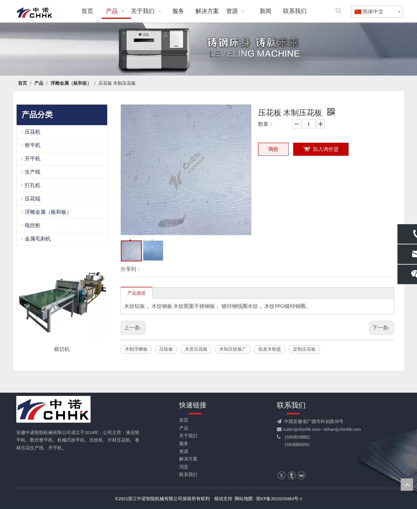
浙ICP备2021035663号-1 (279, 499)
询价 (273, 149)
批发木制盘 (269, 349)
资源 (183, 451)
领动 (218, 499)
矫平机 (32, 145)
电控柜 (32, 225)
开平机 (32, 158)
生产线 (32, 172)
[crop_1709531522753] (208, 49)
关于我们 (188, 436)
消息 (183, 467)
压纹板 (166, 349)
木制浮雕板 (136, 349)
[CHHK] (53, 409)
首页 (183, 420)
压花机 (32, 132)
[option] (62, 304)
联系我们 (188, 474)
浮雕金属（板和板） (48, 212)
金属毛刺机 (38, 239)
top (407, 484)
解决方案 (188, 459)
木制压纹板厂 (233, 349)
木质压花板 (196, 349)
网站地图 (244, 499)
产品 (183, 428)
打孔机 (32, 185)
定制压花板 (304, 349)
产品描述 (136, 293)
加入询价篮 (326, 149)
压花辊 (32, 199)
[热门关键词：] (338, 11)
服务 (183, 443)
